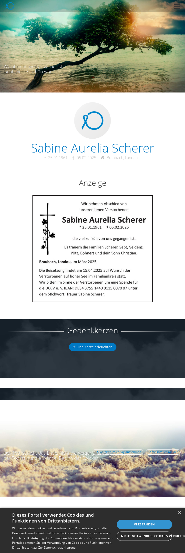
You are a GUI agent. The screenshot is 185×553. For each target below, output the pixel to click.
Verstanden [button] (144, 524)
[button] (177, 6)
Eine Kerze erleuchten (93, 347)
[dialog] (92, 530)
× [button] (179, 513)
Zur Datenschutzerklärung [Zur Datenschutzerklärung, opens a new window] (57, 547)
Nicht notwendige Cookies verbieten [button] (146, 536)
